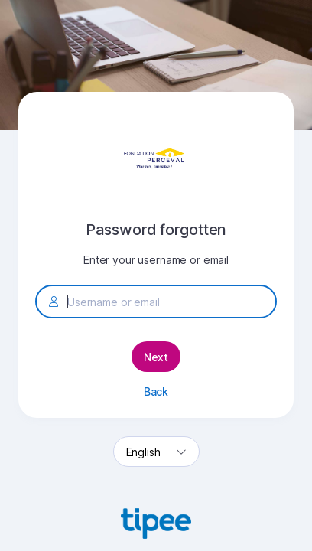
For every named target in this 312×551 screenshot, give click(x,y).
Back (156, 391)
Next (156, 357)
